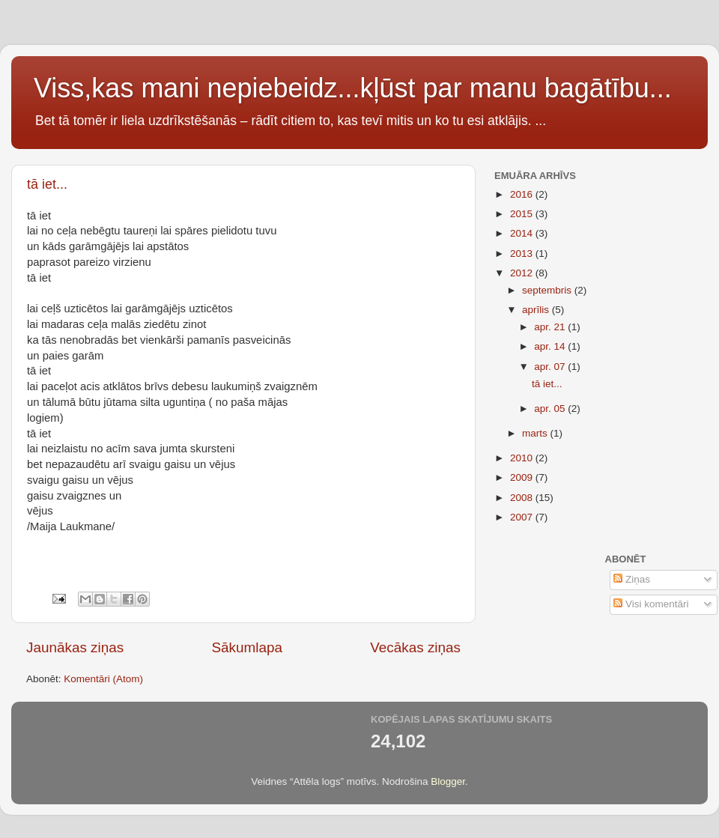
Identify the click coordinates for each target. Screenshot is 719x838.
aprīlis (537, 309)
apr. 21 (551, 327)
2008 (523, 497)
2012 (523, 273)
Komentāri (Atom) (103, 678)
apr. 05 (551, 408)
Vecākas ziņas (415, 647)
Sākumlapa (246, 647)
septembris (548, 290)
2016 (523, 194)
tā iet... (47, 184)
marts (536, 433)
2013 (523, 253)
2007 (523, 517)
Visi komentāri (650, 604)
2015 (523, 213)
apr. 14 (551, 346)
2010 (523, 458)
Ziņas (631, 579)
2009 (523, 477)
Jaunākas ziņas (75, 647)
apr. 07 (551, 366)
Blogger (448, 781)
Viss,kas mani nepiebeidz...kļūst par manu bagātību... (353, 88)
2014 (523, 233)
